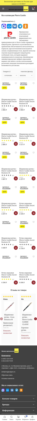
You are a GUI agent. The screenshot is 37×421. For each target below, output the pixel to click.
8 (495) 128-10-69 (7, 359)
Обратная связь (7, 375)
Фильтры (27, 75)
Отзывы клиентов (7, 378)
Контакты (6, 355)
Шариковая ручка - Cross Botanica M (9, 317)
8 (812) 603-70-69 (7, 361)
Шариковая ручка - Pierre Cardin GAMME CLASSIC (27, 319)
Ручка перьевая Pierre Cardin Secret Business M (27, 205)
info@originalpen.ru (8, 372)
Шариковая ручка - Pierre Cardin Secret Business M (9, 101)
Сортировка (11, 75)
